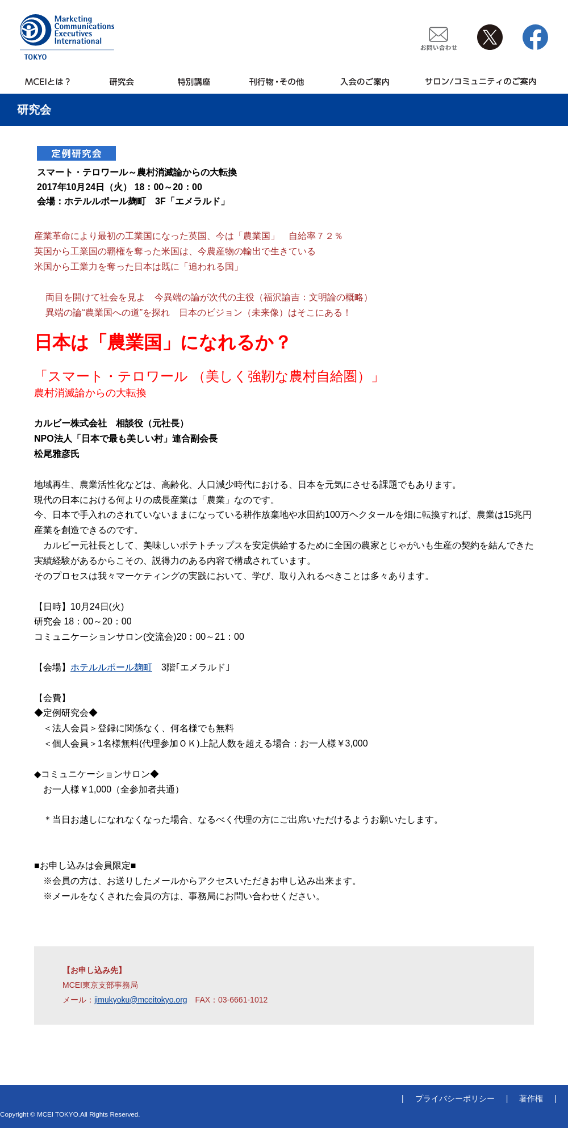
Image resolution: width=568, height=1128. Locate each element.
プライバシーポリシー (455, 1098)
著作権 (531, 1098)
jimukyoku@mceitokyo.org (140, 999)
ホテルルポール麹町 (111, 667)
